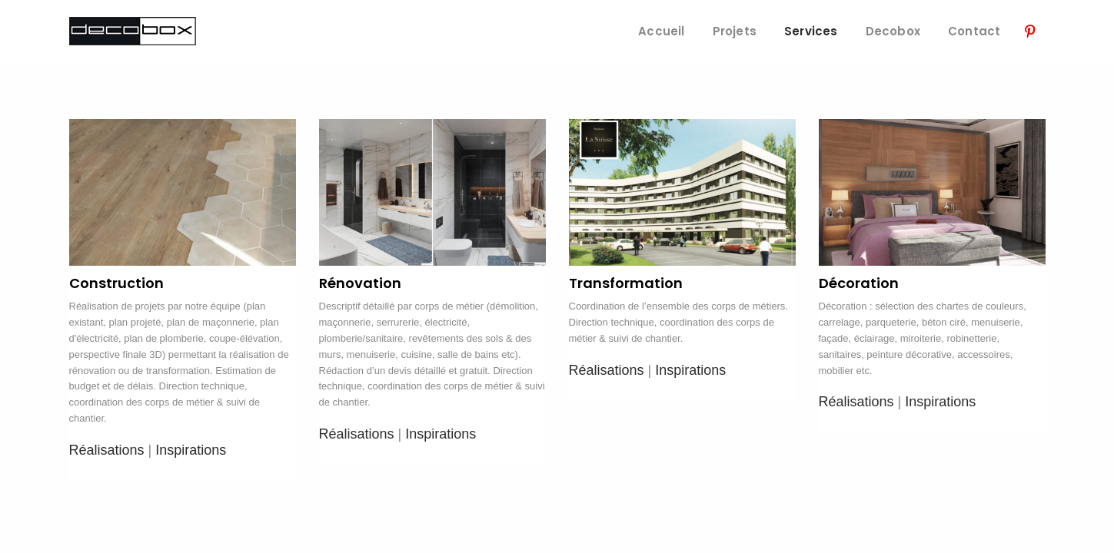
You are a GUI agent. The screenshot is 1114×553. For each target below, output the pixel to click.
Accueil (661, 31)
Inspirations (190, 450)
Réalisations (107, 450)
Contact (974, 31)
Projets (735, 31)
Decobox (893, 31)
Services (811, 31)
